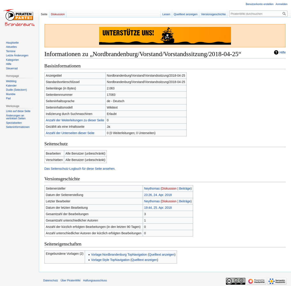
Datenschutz (50, 280)
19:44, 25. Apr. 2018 (158, 207)
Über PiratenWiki (71, 280)
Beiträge (185, 188)
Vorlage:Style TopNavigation (110, 260)
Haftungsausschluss (95, 280)
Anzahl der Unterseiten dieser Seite (70, 133)
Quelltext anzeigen (162, 254)
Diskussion (169, 188)
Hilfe (283, 52)
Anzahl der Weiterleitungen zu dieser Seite (75, 120)
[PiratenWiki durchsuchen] (258, 14)
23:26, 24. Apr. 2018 (158, 195)
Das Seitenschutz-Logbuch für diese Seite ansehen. (79, 168)
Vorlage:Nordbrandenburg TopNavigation (119, 254)
